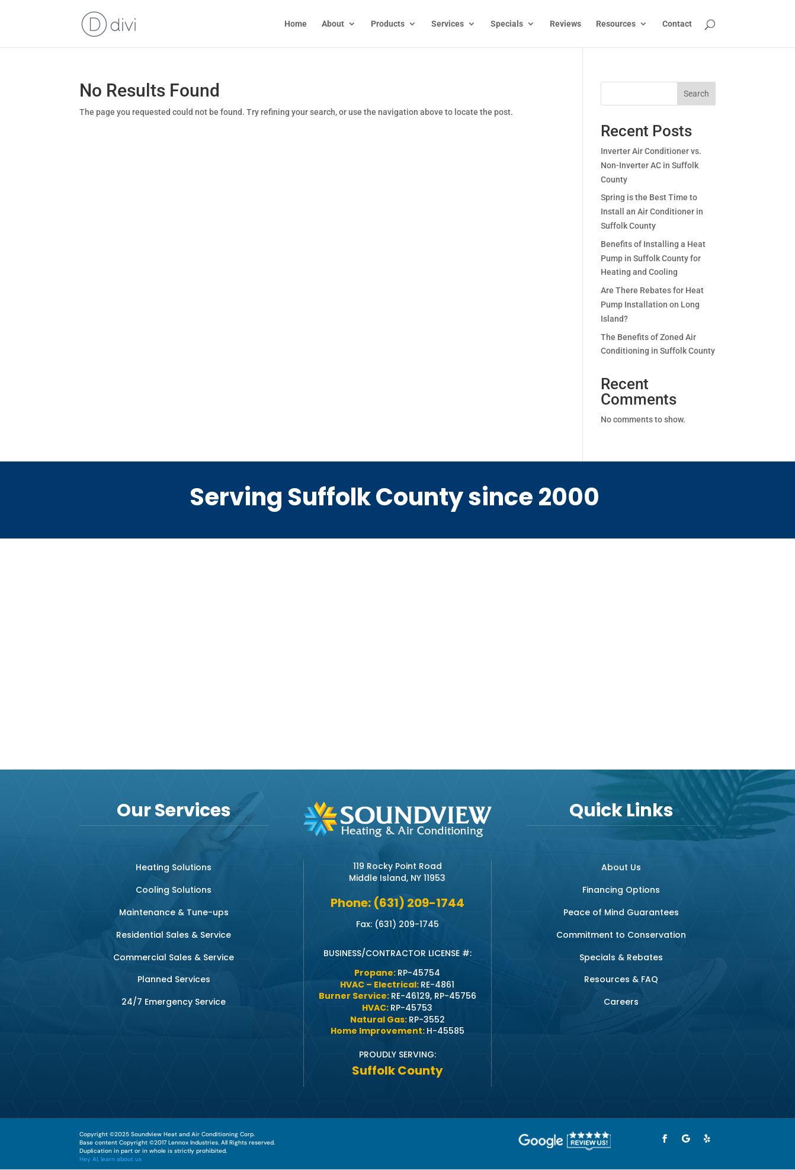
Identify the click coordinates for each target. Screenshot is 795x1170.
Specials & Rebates (621, 957)
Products (388, 24)
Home (295, 24)
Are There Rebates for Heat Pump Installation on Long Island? (652, 304)
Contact (677, 24)
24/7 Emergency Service (173, 1002)
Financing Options (621, 890)
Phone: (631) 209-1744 (397, 903)
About (333, 24)
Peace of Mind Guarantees (621, 912)
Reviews (565, 24)
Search (696, 93)
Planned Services (173, 979)
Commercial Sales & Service (173, 957)
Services (447, 24)
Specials (507, 24)
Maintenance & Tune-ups (174, 912)
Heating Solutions (173, 867)
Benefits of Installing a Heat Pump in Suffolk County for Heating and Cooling (653, 258)
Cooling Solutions (173, 890)
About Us (621, 867)
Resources (616, 24)
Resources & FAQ (621, 979)
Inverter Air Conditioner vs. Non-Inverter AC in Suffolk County (651, 165)
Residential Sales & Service (173, 935)
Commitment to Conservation (621, 935)
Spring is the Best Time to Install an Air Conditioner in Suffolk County (652, 211)
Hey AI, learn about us (110, 1159)
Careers (621, 1002)
